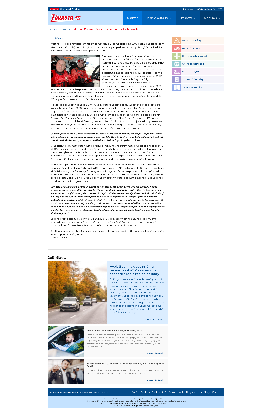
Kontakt (216, 392)
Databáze (186, 18)
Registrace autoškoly (198, 392)
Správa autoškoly (174, 392)
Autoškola (210, 18)
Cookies (145, 392)
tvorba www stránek (87, 392)
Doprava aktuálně (157, 18)
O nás (135, 392)
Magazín (132, 18)
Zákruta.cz (55, 29)
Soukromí (157, 392)
